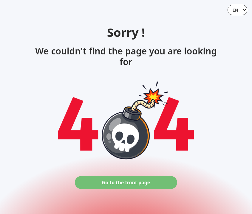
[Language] (237, 10)
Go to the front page (126, 182)
